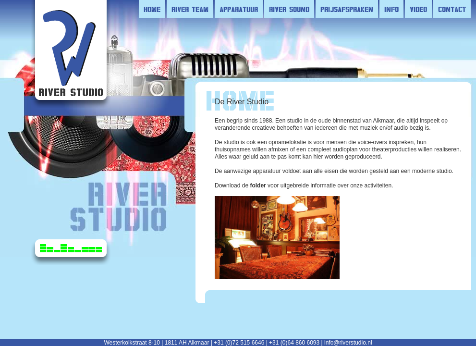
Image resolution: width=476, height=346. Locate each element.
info (391, 9)
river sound (289, 9)
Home (152, 9)
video (418, 9)
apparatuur (239, 9)
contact (452, 9)
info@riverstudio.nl (348, 342)
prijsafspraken (346, 9)
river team (189, 9)
